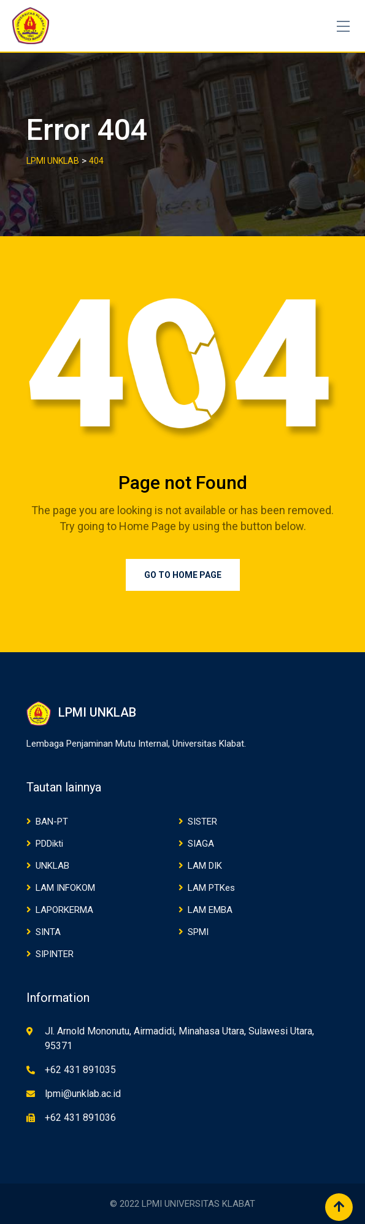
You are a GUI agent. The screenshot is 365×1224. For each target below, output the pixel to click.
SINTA (48, 931)
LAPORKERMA (64, 909)
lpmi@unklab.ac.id (83, 1093)
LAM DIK (205, 865)
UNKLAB (52, 865)
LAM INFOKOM (65, 887)
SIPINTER (55, 954)
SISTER (202, 821)
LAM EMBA (210, 909)
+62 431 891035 (80, 1070)
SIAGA (201, 843)
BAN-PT (52, 821)
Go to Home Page (182, 575)
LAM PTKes (211, 887)
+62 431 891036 (80, 1117)
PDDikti (49, 843)
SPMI (198, 931)
